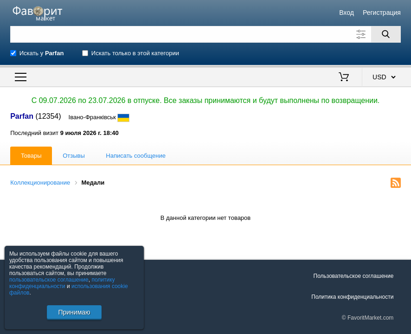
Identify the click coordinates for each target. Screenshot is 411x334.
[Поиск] (386, 34)
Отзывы (74, 155)
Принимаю (74, 312)
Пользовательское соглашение (354, 276)
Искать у (41, 53)
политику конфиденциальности (62, 282)
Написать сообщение (136, 155)
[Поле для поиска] (205, 34)
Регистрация (382, 12)
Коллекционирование (40, 182)
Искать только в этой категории (135, 53)
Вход (346, 12)
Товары (31, 155)
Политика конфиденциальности (352, 297)
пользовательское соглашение (49, 279)
